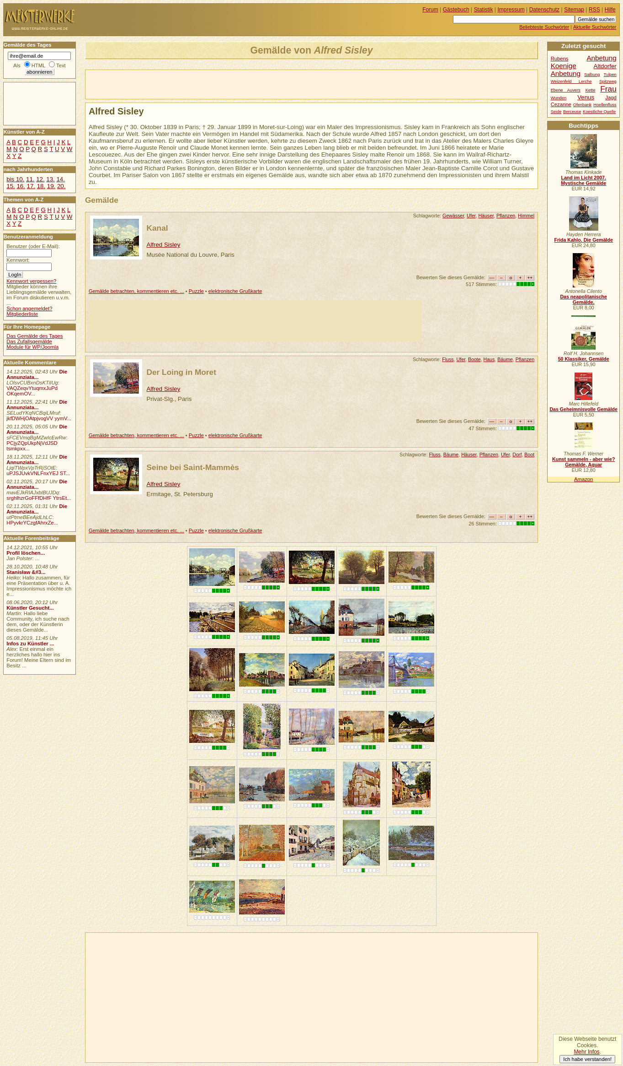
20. (61, 186)
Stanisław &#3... (25, 572)
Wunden (558, 98)
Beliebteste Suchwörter (544, 27)
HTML (38, 65)
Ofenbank (582, 105)
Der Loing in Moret (181, 372)
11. (30, 179)
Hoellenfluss (605, 105)
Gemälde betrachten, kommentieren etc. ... (136, 291)
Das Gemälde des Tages (34, 336)
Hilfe (610, 9)
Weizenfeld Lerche (571, 81)
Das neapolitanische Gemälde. (583, 299)
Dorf (517, 454)
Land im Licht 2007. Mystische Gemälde (583, 180)
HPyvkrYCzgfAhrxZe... (32, 522)
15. (10, 186)
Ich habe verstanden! (587, 1059)
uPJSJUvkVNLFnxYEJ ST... (38, 473)
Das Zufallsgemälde (29, 341)
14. (60, 179)
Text (61, 65)
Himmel (526, 215)
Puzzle (196, 291)
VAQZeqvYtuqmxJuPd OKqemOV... (32, 390)
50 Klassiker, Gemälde (583, 359)
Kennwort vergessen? (31, 281)
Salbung (592, 74)
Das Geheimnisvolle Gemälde (583, 409)
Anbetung (565, 73)
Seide (556, 111)
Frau (608, 88)
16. (20, 186)
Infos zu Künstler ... (30, 643)
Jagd (610, 97)
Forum (430, 9)
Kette (591, 90)
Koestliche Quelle (599, 111)
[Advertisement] (192, 83)
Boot (529, 454)
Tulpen (610, 74)
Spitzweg (608, 81)
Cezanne (561, 104)
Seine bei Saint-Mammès (193, 467)
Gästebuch (456, 9)
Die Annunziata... (36, 374)
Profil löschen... (25, 553)
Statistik (483, 9)
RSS (594, 9)
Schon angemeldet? (29, 308)
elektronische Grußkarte (235, 291)
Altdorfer (605, 66)
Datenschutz (544, 9)
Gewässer (453, 215)
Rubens (560, 58)
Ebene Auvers (565, 90)
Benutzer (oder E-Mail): (32, 246)
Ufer (471, 215)
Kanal (157, 228)
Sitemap (574, 9)
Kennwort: (18, 260)
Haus (489, 359)
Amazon (583, 479)
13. (50, 179)
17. (31, 186)
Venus (585, 97)
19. (51, 186)
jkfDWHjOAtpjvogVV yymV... (38, 418)
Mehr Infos (586, 1052)
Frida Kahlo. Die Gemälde (583, 240)
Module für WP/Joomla (32, 347)
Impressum (511, 9)
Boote (474, 359)
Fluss (447, 359)
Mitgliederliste (22, 314)
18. (41, 186)
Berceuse (572, 111)
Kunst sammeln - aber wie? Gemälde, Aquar (583, 461)
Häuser (486, 215)
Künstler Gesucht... (29, 608)
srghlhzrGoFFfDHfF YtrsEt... (38, 498)
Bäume (505, 359)
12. (40, 179)
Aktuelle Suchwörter (594, 27)
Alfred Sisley (164, 244)
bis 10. (15, 179)
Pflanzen (505, 215)
